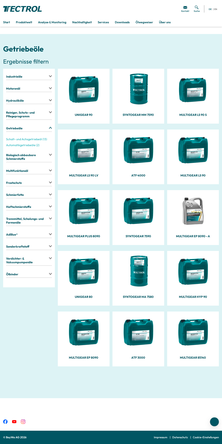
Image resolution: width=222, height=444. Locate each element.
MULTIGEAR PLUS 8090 (83, 236)
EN (215, 9)
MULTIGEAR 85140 (193, 357)
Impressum (161, 437)
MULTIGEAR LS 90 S (193, 115)
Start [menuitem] (6, 22)
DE (210, 9)
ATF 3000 (138, 357)
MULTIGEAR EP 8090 (83, 357)
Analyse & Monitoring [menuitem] (52, 22)
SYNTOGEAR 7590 (138, 236)
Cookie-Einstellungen (206, 437)
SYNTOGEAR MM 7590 (138, 115)
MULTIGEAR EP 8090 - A (193, 236)
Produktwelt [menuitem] (24, 22)
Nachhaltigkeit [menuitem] (82, 22)
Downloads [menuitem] (122, 22)
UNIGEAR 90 (84, 115)
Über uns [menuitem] (165, 22)
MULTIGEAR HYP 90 (193, 297)
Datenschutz (180, 437)
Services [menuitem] (103, 22)
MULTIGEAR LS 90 (193, 175)
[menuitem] (185, 9)
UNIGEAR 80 (84, 297)
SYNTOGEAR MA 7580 (138, 297)
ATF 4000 (138, 175)
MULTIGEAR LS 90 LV (83, 175)
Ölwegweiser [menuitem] (144, 22)
